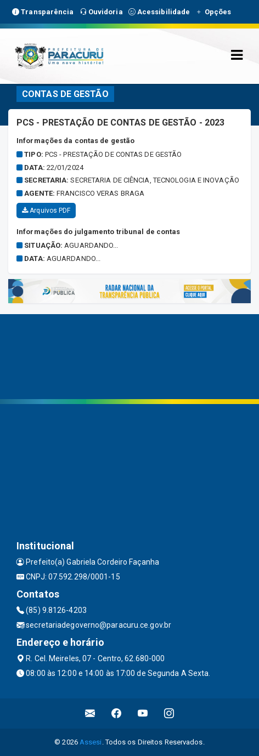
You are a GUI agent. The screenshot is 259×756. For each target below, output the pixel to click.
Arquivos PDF (46, 210)
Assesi (91, 742)
